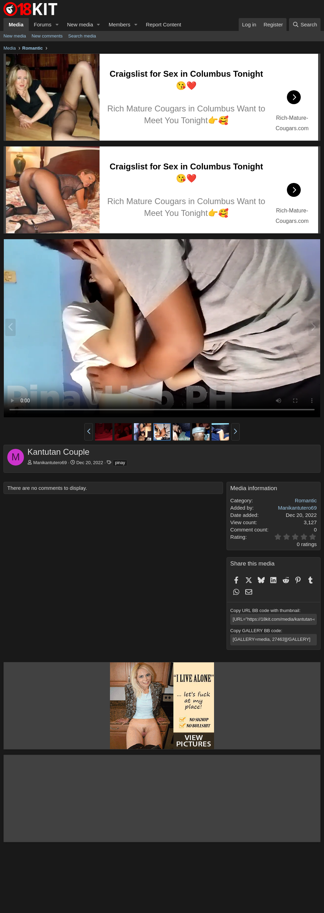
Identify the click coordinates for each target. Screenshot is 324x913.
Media (16, 24)
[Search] (305, 24)
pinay (120, 462)
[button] (57, 24)
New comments (47, 36)
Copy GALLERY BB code (255, 630)
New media (80, 24)
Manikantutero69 (50, 462)
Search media (82, 36)
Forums (43, 24)
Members (119, 24)
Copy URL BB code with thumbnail (264, 610)
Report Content (163, 24)
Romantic (306, 500)
